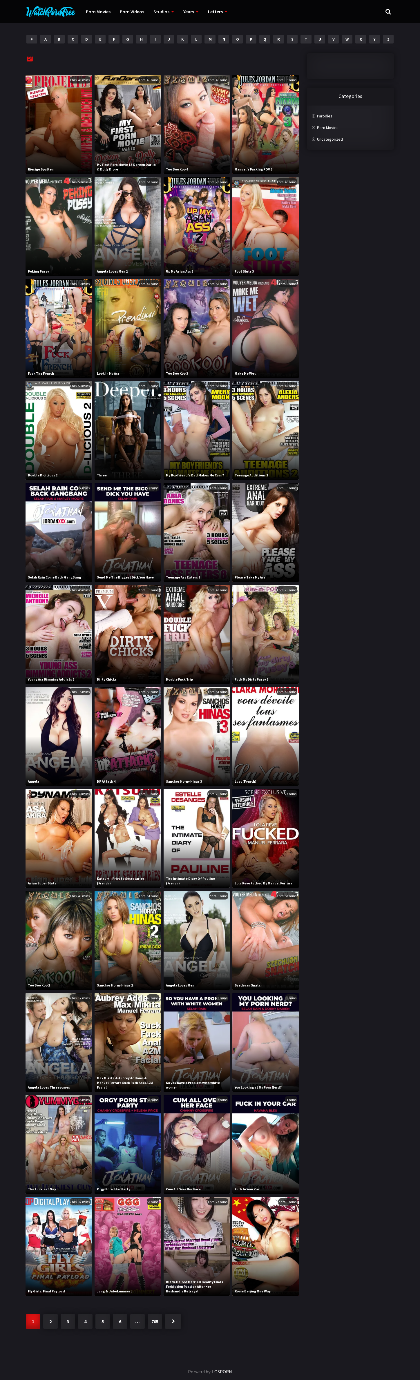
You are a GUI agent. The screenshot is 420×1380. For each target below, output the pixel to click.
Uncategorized (330, 139)
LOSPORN (222, 1371)
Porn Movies (98, 11)
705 (154, 1321)
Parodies (324, 116)
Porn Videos (132, 11)
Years (188, 11)
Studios (161, 11)
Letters (215, 11)
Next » (173, 1321)
